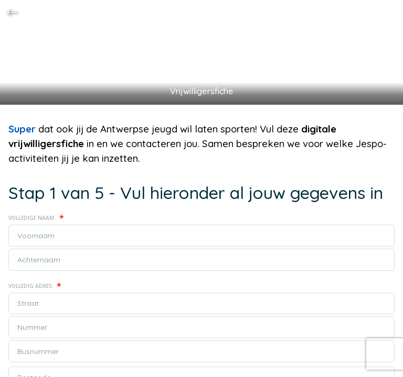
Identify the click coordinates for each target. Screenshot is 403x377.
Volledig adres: (34, 286)
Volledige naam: (36, 217)
